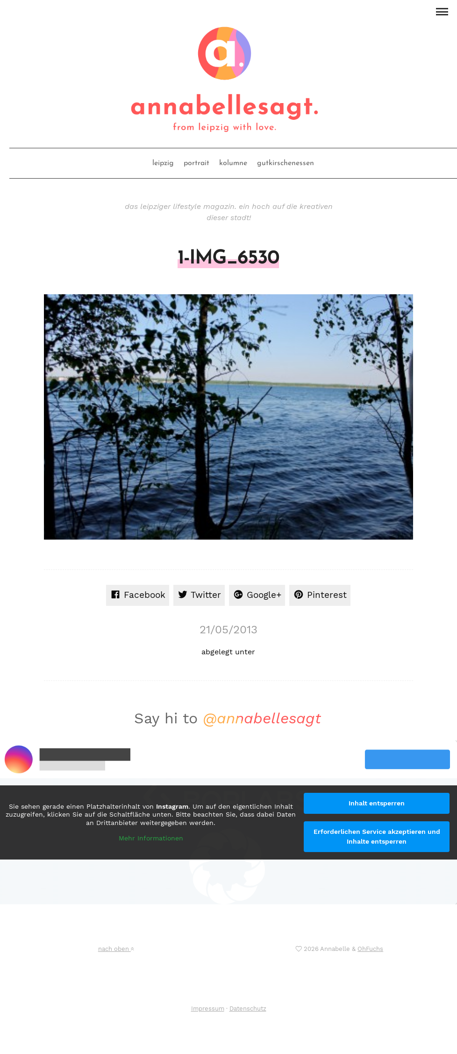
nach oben (116, 948)
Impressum (207, 1008)
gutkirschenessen (285, 163)
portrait (196, 163)
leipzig (163, 163)
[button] (442, 11)
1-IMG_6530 (228, 259)
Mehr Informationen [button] (151, 838)
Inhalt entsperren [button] (377, 803)
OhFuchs (370, 948)
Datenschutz (247, 1008)
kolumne (233, 163)
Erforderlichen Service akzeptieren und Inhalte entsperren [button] (377, 836)
